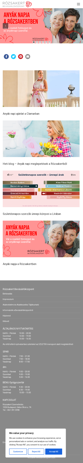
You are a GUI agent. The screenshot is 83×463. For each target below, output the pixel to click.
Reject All (36, 451)
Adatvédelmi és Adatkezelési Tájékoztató (21, 305)
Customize (18, 451)
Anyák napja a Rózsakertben (19, 264)
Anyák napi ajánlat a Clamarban (21, 113)
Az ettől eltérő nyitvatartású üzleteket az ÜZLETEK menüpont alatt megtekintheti (38, 344)
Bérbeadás (7, 294)
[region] (35, 443)
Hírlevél (6, 321)
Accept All (53, 451)
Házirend (7, 316)
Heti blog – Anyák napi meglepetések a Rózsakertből (35, 163)
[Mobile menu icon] (78, 4)
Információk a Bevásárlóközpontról (18, 310)
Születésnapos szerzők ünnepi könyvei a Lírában (32, 214)
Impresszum (8, 299)
